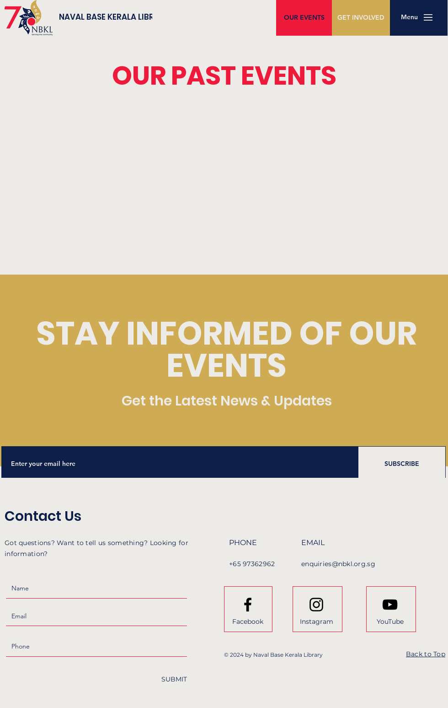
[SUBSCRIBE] (402, 463)
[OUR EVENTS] (304, 18)
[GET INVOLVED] (361, 18)
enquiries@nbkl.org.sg (338, 564)
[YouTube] (390, 621)
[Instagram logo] (316, 604)
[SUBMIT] (174, 679)
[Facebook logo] (248, 604)
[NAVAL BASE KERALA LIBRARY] (137, 17)
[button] (409, 17)
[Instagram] (316, 621)
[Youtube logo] (390, 604)
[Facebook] (248, 621)
